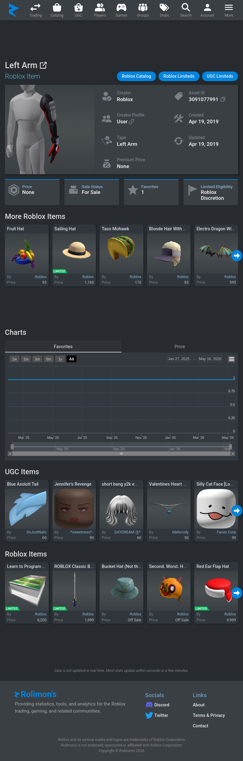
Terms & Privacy (209, 715)
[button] (136, 76)
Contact (200, 725)
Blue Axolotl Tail (23, 484)
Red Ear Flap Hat (212, 566)
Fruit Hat (15, 228)
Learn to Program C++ (28, 566)
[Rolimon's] (14, 10)
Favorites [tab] (63, 346)
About (198, 704)
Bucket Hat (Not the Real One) (131, 566)
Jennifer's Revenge (72, 484)
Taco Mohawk (115, 228)
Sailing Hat (65, 228)
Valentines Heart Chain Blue (176, 484)
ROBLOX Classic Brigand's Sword (86, 566)
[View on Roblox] (43, 65)
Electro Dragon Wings (217, 228)
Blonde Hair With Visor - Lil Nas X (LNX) (188, 228)
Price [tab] (180, 346)
